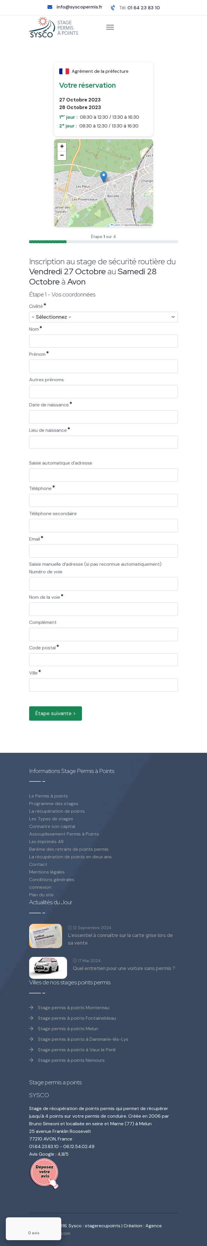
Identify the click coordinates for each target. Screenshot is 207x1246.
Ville (35, 673)
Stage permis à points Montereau (69, 1008)
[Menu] (110, 27)
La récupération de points (57, 811)
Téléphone (42, 488)
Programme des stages (53, 803)
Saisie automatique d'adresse (60, 463)
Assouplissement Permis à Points (64, 834)
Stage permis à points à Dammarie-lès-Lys (78, 1039)
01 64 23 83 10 (143, 8)
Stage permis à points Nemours (67, 1060)
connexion (40, 887)
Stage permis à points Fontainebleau (72, 1018)
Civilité (37, 306)
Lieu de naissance (49, 430)
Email (36, 539)
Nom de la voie (46, 597)
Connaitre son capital (52, 826)
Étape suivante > (55, 713)
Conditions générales (51, 879)
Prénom (39, 354)
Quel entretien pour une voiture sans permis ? (124, 968)
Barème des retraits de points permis (68, 849)
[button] (103, 177)
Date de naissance (50, 405)
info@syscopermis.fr (79, 7)
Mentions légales (47, 872)
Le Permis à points (48, 796)
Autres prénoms (46, 380)
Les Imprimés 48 (46, 841)
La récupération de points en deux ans (70, 857)
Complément (43, 622)
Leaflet (115, 225)
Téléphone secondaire (53, 513)
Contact (38, 864)
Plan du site (41, 895)
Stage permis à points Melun (63, 1029)
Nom (35, 329)
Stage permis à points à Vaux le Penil (72, 1050)
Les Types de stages (51, 819)
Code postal (44, 648)
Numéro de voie (45, 572)
